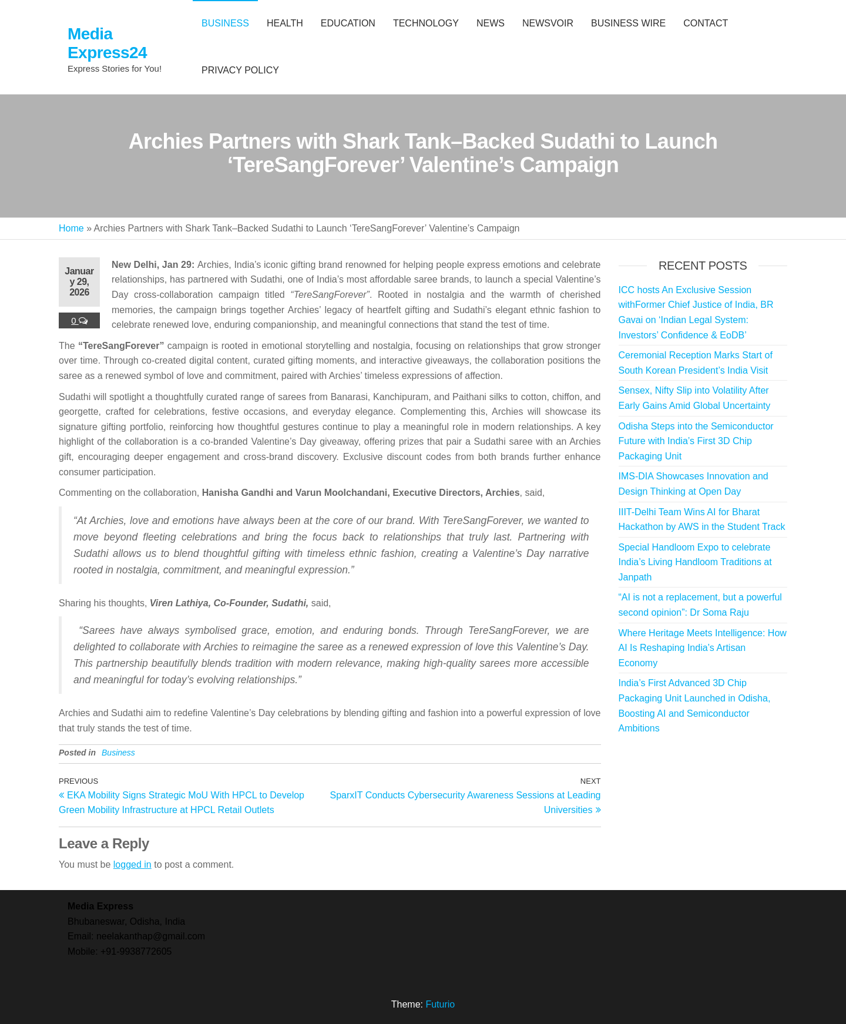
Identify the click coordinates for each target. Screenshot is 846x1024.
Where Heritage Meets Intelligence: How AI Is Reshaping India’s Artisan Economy (703, 648)
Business (118, 752)
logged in (132, 864)
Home (71, 228)
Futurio (440, 1004)
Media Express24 (107, 43)
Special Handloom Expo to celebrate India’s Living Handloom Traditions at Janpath (695, 562)
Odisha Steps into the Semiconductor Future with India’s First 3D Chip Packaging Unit (696, 441)
